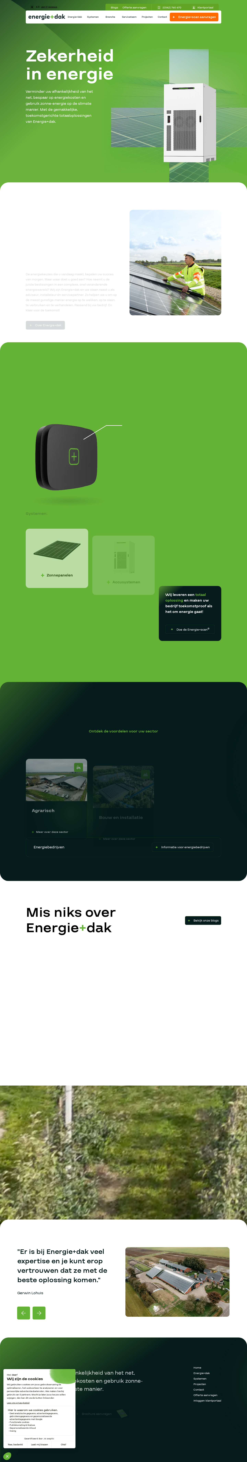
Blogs (114, 7)
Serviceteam (129, 17)
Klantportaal (202, 7)
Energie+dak (75, 17)
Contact (162, 17)
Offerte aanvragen (134, 7)
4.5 (43, 7)
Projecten (147, 17)
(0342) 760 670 (169, 7)
